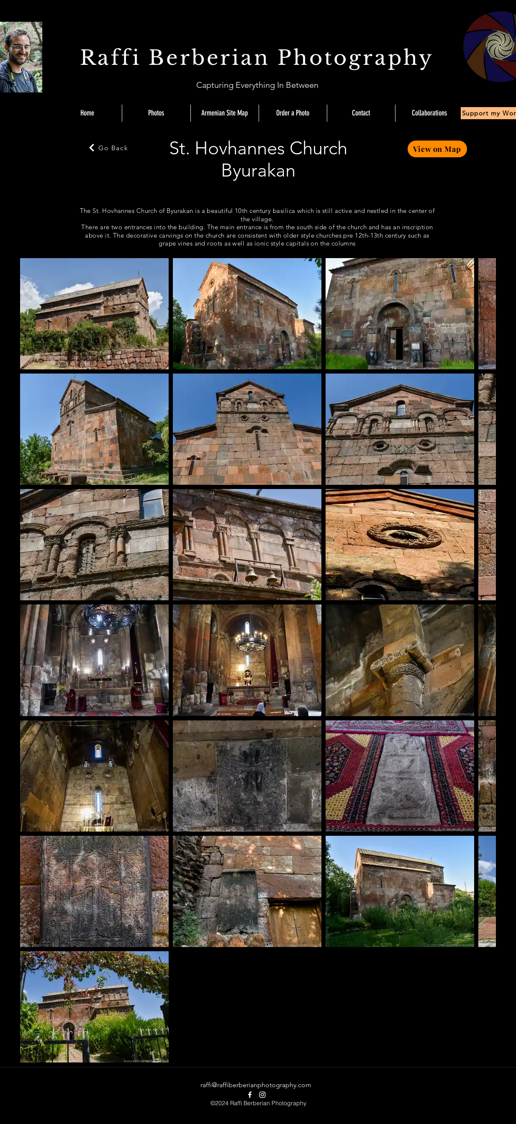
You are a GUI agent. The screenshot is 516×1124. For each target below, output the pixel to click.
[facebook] (250, 1095)
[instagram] (262, 1095)
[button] (429, 113)
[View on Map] (437, 149)
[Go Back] (108, 147)
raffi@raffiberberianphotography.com (255, 1085)
